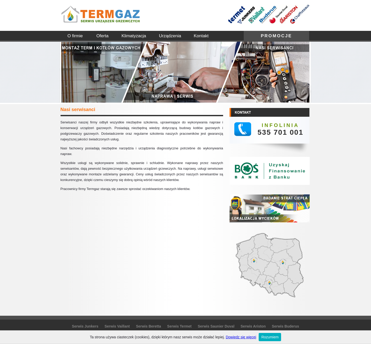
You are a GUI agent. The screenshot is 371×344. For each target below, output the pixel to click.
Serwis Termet (179, 326)
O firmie (75, 35)
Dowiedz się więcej (241, 337)
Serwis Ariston (253, 326)
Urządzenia (170, 35)
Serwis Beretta (148, 326)
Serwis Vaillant (117, 326)
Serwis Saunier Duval (216, 326)
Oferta (102, 35)
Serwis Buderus (285, 326)
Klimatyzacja (134, 35)
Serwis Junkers (85, 326)
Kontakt (201, 35)
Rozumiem (270, 337)
